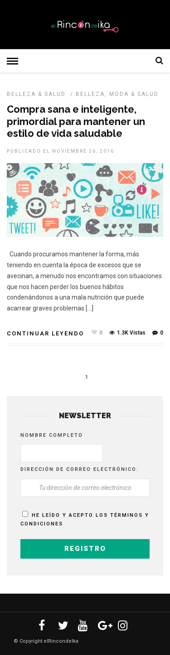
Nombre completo (51, 435)
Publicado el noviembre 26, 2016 (60, 151)
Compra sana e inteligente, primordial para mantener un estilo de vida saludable (76, 121)
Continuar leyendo (45, 333)
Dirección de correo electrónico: (79, 469)
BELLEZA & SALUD (36, 94)
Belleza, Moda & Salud (117, 94)
